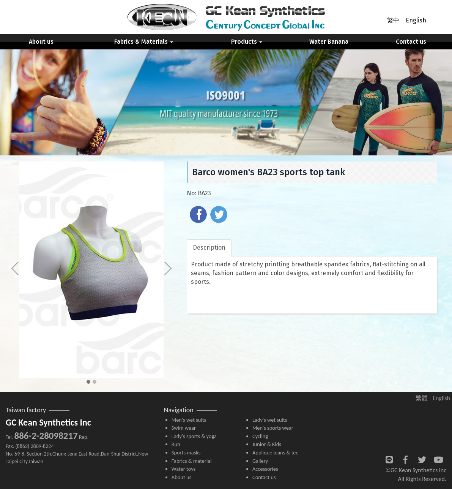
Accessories (265, 468)
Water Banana (328, 41)
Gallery (260, 460)
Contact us (411, 41)
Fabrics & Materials (143, 41)
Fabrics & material (192, 460)
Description (209, 247)
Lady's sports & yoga (194, 436)
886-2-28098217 (45, 436)
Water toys (183, 468)
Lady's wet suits (269, 419)
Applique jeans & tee (275, 452)
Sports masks (186, 452)
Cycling (260, 436)
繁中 (393, 20)
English (416, 20)
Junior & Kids (266, 444)
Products (246, 41)
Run (176, 444)
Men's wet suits (189, 419)
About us (41, 41)
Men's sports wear (272, 427)
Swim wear (184, 427)
